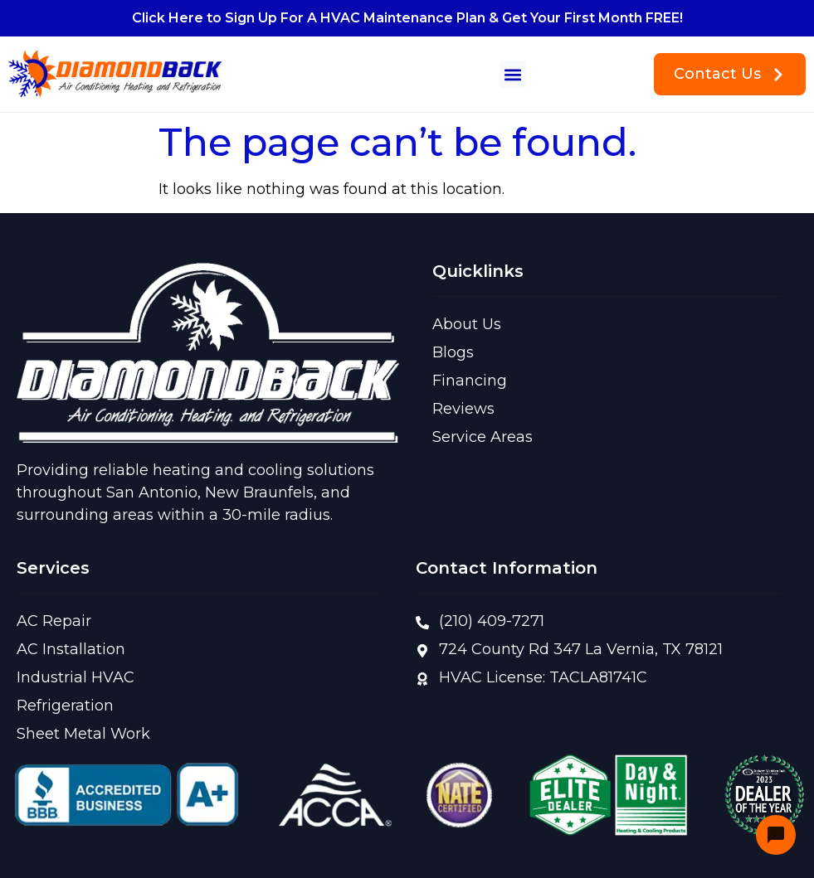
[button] (513, 74)
